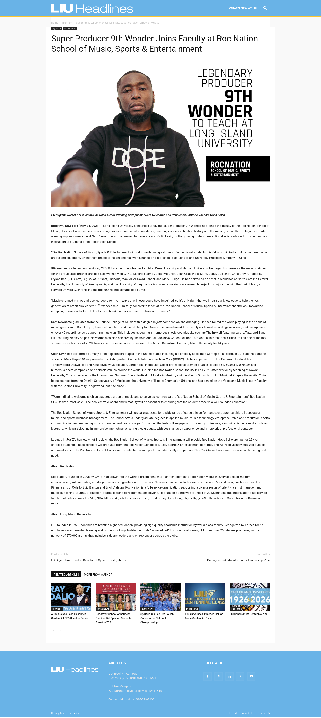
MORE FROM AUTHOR (98, 574)
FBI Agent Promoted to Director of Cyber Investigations (88, 560)
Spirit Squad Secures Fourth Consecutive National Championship (157, 618)
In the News (70, 28)
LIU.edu (233, 713)
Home (54, 22)
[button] (265, 8)
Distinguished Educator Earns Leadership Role (238, 560)
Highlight (67, 22)
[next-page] (60, 630)
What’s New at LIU (243, 8)
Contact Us (263, 713)
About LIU (247, 713)
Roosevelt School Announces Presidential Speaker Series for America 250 (114, 618)
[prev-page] (53, 630)
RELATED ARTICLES (66, 574)
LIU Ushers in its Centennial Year (249, 614)
